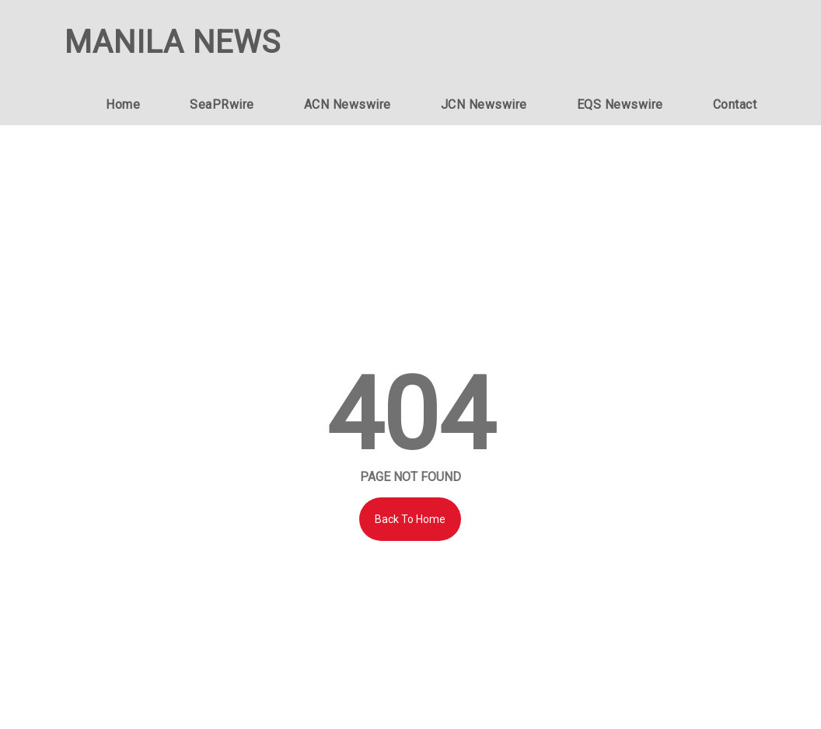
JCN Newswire (484, 104)
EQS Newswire (620, 104)
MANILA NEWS (173, 42)
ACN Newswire (347, 104)
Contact (735, 104)
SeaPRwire (222, 104)
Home (123, 104)
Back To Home (410, 519)
